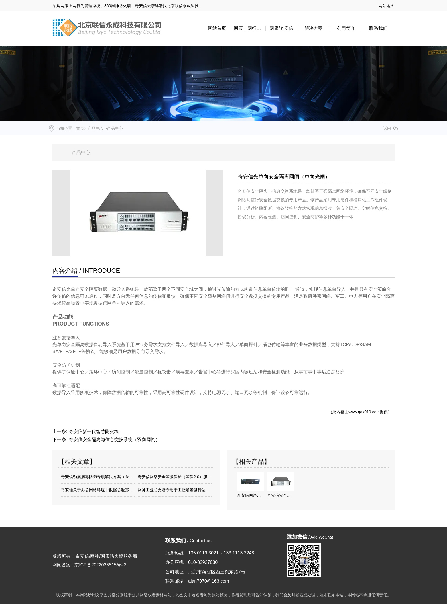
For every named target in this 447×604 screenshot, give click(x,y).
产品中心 (95, 128)
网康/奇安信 (281, 28)
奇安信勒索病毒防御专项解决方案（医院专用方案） (98, 476)
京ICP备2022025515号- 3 (100, 564)
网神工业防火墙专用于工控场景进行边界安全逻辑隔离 (175, 490)
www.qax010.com (364, 412)
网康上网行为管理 (249, 28)
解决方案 (313, 28)
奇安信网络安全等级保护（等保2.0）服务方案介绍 (175, 476)
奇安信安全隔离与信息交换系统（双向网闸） (114, 439)
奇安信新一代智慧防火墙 (94, 431)
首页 (80, 128)
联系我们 (378, 28)
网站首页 (217, 28)
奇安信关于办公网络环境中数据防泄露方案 (98, 490)
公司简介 (346, 28)
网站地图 (387, 5)
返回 (387, 128)
